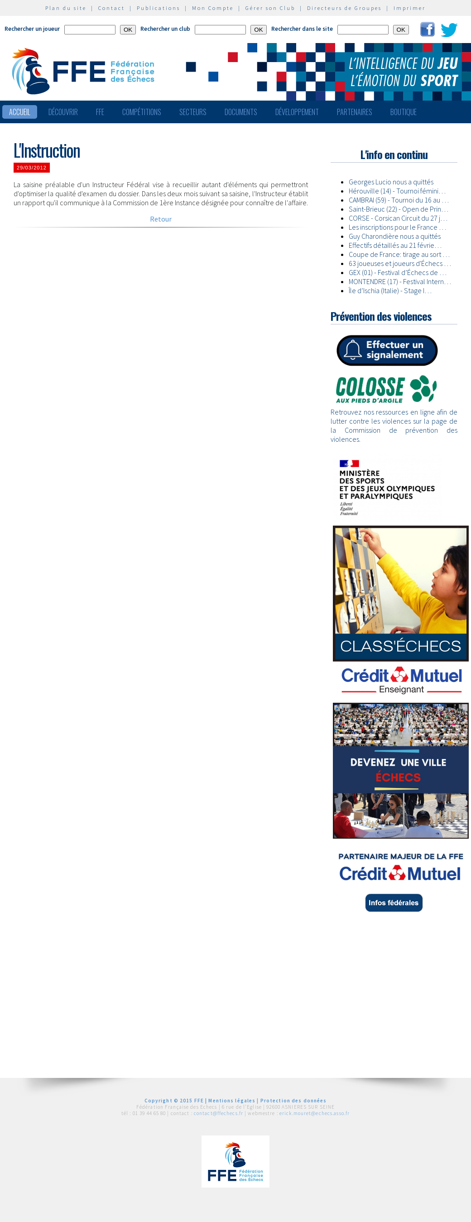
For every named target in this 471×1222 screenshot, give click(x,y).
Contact (111, 8)
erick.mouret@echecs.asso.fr (314, 1113)
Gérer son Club (270, 8)
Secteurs (193, 111)
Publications (158, 8)
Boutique (403, 111)
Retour (161, 218)
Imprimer (410, 8)
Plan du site (66, 8)
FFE (100, 111)
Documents (241, 111)
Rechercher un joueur (32, 29)
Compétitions (141, 111)
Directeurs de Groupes (344, 8)
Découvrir (63, 111)
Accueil (19, 111)
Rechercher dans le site (302, 29)
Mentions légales (231, 1100)
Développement (297, 111)
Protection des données (293, 1100)
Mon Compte (213, 8)
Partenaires (354, 111)
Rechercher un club (165, 29)
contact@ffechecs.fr (218, 1113)
